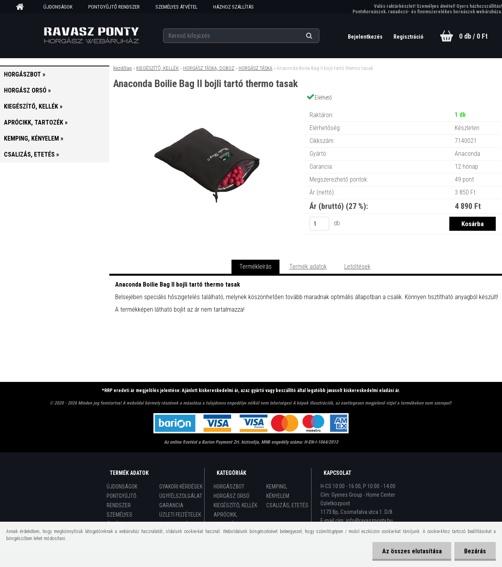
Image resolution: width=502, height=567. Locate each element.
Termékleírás (255, 266)
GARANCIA (171, 505)
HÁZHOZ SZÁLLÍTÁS (233, 7)
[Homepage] (23, 7)
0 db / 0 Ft (473, 36)
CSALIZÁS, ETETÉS (287, 505)
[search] (319, 36)
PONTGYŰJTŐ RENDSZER (114, 7)
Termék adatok (308, 266)
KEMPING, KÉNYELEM (277, 491)
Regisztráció (408, 37)
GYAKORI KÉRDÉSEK (181, 486)
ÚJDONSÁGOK (58, 7)
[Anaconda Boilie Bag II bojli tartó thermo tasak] (206, 107)
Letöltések (357, 266)
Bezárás (475, 551)
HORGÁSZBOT (229, 486)
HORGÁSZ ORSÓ (231, 496)
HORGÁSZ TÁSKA (255, 68)
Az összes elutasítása (411, 551)
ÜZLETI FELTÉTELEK (180, 515)
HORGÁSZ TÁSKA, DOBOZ (208, 68)
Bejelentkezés (366, 37)
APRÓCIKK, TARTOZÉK (225, 519)
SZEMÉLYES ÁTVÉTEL (176, 7)
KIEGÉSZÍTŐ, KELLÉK (157, 68)
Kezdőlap (122, 68)
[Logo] (91, 35)
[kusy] (319, 223)
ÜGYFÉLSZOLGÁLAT (180, 496)
